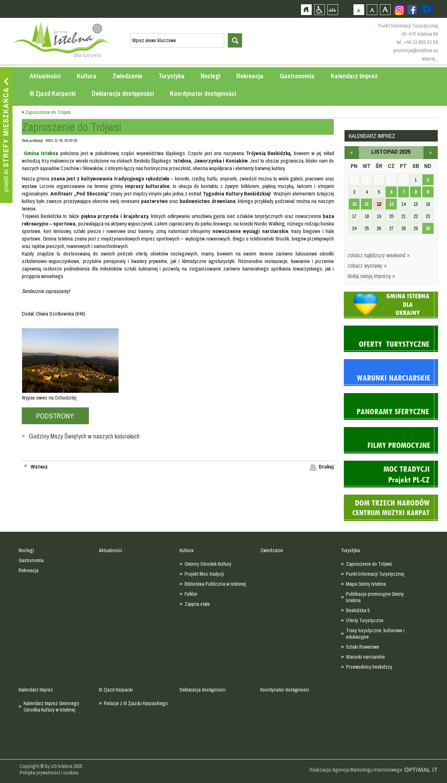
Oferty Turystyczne (364, 620)
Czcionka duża (385, 9)
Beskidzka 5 (358, 610)
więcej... (430, 58)
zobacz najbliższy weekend (378, 255)
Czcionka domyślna (359, 9)
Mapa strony (332, 9)
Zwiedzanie (127, 75)
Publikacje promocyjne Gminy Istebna (375, 597)
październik (352, 152)
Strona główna (306, 9)
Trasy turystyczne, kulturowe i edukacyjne (375, 633)
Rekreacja (249, 75)
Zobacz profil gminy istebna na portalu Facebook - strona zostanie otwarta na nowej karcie (412, 9)
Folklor (191, 594)
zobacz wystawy (367, 265)
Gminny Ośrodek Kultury (208, 564)
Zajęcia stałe (197, 604)
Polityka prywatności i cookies (49, 772)
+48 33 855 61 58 (420, 42)
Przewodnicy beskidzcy (369, 667)
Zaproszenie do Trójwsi (369, 564)
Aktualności (45, 75)
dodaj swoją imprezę (371, 276)
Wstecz (39, 466)
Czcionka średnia (372, 9)
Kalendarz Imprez (354, 75)
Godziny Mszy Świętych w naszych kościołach (84, 436)
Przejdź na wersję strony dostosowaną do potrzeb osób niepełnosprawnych (319, 9)
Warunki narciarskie (365, 657)
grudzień (430, 152)
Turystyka (172, 75)
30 (428, 228)
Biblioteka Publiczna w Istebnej (215, 584)
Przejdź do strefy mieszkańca (6, 135)
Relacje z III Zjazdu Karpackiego (136, 703)
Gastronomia (297, 75)
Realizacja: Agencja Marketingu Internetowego (356, 770)
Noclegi (210, 75)
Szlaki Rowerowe (362, 647)
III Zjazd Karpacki (53, 93)
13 (391, 204)
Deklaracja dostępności (123, 93)
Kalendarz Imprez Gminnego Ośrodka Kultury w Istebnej (51, 706)
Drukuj (326, 466)
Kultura (86, 75)
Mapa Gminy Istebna (366, 584)
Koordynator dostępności (203, 93)
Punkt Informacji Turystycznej (375, 574)
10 (354, 204)
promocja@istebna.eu (415, 50)
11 (366, 204)
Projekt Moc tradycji (204, 574)
